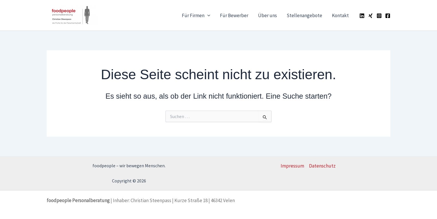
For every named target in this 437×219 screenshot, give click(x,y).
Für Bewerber (234, 15)
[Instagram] (379, 15)
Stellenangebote (304, 15)
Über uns (267, 15)
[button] (207, 15)
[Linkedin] (362, 15)
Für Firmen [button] (196, 15)
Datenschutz (322, 166)
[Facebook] (387, 15)
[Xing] (370, 15)
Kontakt (340, 15)
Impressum (292, 166)
